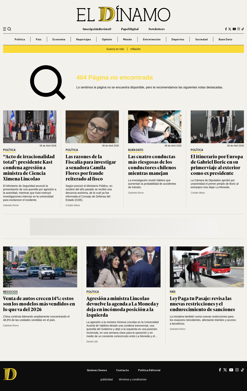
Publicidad (107, 379)
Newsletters (157, 29)
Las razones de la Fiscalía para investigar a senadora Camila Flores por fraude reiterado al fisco (91, 167)
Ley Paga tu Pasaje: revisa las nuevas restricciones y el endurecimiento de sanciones (202, 304)
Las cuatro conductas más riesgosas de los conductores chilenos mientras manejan (152, 164)
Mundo (127, 39)
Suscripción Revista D (97, 29)
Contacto (122, 370)
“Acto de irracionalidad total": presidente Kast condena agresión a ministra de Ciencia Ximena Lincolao (29, 167)
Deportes (178, 39)
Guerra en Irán (115, 49)
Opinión (107, 39)
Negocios (10, 291)
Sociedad (201, 39)
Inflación (135, 49)
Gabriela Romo (11, 205)
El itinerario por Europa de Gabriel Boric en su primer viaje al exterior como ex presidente (217, 164)
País (38, 39)
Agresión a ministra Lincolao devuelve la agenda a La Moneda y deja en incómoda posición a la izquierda (122, 306)
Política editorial (149, 370)
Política (20, 39)
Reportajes (83, 39)
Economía (58, 39)
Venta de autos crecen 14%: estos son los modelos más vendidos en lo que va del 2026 (39, 304)
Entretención (152, 39)
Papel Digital (130, 29)
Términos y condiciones (132, 379)
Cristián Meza (73, 205)
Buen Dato (225, 39)
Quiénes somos (97, 370)
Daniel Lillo (92, 341)
